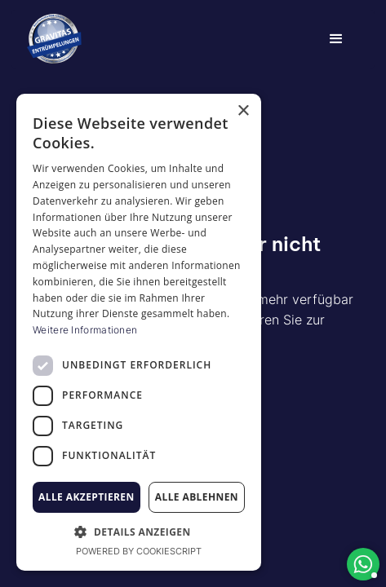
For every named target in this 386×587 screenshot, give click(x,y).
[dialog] (138, 332)
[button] (336, 39)
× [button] (243, 111)
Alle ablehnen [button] (196, 497)
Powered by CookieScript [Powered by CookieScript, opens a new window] (139, 551)
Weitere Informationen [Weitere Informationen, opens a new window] (85, 330)
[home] (54, 39)
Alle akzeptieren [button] (86, 497)
